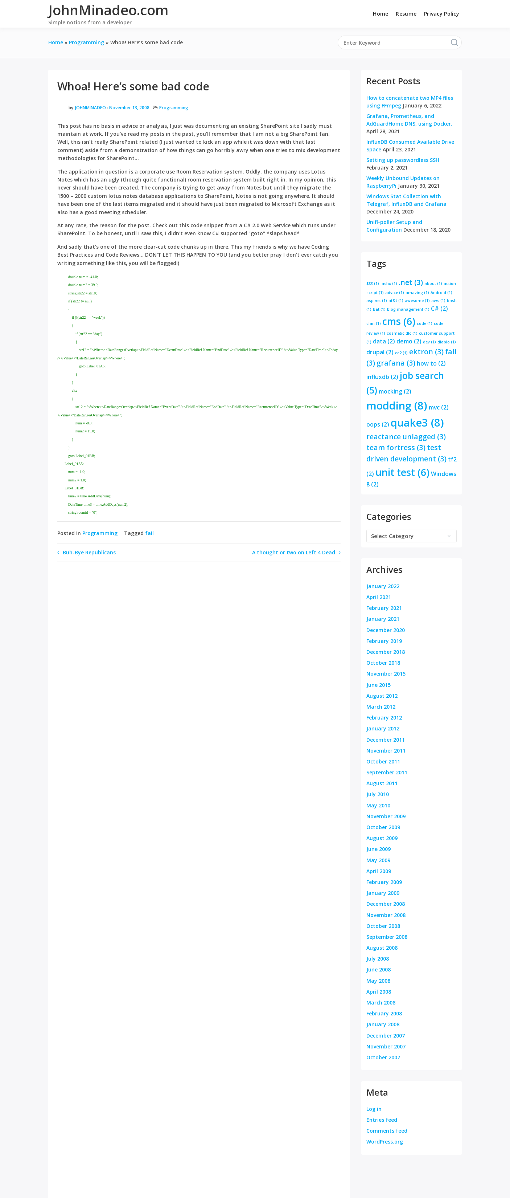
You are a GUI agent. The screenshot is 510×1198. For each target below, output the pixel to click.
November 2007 (386, 1046)
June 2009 (378, 848)
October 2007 (383, 1057)
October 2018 (383, 662)
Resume (406, 13)
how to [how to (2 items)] (431, 363)
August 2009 (382, 838)
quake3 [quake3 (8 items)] (417, 422)
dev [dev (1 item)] (429, 342)
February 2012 (384, 717)
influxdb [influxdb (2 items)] (382, 377)
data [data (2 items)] (384, 341)
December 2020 (385, 630)
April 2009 (378, 871)
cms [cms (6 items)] (398, 321)
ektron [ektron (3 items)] (426, 351)
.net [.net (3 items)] (411, 282)
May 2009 (378, 860)
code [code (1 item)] (424, 323)
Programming (173, 108)
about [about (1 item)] (433, 283)
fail (149, 533)
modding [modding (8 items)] (396, 405)
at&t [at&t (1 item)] (395, 300)
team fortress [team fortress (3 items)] (395, 447)
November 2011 (386, 750)
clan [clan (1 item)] (373, 323)
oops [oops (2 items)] (377, 424)
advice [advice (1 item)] (394, 292)
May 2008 (378, 980)
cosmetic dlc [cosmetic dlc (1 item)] (402, 333)
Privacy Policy (441, 13)
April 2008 (378, 991)
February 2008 (384, 1013)
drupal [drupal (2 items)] (380, 352)
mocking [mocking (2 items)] (395, 391)
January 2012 (382, 728)
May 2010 (378, 805)
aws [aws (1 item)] (438, 300)
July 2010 (377, 794)
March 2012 (380, 706)
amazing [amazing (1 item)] (417, 292)
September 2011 (386, 772)
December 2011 (385, 739)
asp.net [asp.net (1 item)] (376, 300)
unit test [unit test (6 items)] (402, 472)
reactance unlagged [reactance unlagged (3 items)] (406, 436)
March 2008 (380, 1002)
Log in (374, 1108)
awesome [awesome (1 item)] (417, 300)
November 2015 (386, 673)
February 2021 (384, 607)
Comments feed (386, 1130)
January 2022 (382, 586)
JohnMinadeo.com (108, 9)
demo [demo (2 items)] (408, 341)
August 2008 (382, 947)
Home (380, 13)
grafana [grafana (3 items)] (396, 363)
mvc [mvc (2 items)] (439, 407)
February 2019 (384, 640)
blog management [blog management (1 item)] (408, 309)
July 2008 (377, 958)
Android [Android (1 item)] (441, 292)
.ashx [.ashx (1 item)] (389, 283)
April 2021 (378, 597)
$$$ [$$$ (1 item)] (372, 283)
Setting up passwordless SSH (402, 159)
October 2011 (383, 761)
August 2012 (382, 695)
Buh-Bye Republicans (89, 552)
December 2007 (385, 1035)
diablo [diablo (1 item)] (446, 342)
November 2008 (386, 915)
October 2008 (383, 925)
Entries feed (381, 1119)
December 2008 (385, 903)
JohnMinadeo (90, 108)
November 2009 (386, 816)
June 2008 (378, 969)
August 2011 (382, 783)
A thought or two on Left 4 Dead (293, 552)
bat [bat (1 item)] (379, 309)
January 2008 (382, 1024)
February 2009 (384, 882)
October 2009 (383, 827)
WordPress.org (384, 1141)
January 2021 (382, 618)
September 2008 (386, 936)
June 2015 (378, 684)
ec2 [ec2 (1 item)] (401, 352)
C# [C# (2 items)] (439, 309)
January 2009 (382, 892)
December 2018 (385, 651)
